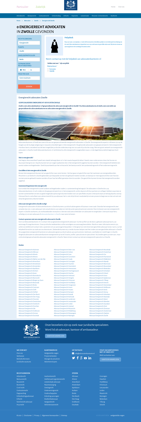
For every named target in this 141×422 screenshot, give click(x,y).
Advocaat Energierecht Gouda (63, 259)
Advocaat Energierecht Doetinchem (30, 301)
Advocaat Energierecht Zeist (98, 306)
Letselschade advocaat (52, 382)
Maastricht (103, 393)
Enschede (75, 405)
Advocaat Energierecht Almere (28, 257)
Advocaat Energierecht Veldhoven (99, 287)
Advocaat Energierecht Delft (27, 289)
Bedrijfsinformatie (23, 359)
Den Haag (75, 399)
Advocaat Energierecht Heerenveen (65, 268)
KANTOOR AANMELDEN (55, 336)
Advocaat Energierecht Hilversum (64, 280)
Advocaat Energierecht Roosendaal (100, 266)
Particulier (22, 6)
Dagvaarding (21, 393)
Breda (74, 393)
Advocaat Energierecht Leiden (63, 304)
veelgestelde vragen (117, 415)
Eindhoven (75, 402)
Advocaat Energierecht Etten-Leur (64, 249)
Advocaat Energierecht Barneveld (29, 278)
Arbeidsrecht (21, 16)
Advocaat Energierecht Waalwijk (99, 297)
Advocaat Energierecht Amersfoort (29, 261)
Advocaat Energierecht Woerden (99, 301)
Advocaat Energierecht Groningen (64, 261)
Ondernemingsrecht (51, 390)
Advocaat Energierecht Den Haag (29, 297)
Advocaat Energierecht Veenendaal (100, 285)
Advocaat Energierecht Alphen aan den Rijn (32, 259)
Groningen (103, 376)
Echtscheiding (56, 16)
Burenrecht (20, 385)
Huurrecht (74, 16)
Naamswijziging (50, 385)
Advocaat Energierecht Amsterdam (29, 266)
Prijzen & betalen (50, 356)
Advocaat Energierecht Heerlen (64, 273)
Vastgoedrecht (49, 402)
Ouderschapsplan (50, 393)
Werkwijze (20, 356)
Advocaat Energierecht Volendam (99, 294)
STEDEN (75, 373)
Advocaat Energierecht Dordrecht (29, 304)
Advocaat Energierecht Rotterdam (99, 268)
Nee (23, 70)
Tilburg (102, 402)
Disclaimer (28, 415)
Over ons (121, 7)
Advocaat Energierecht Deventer (29, 299)
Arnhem (74, 390)
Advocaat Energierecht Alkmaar (28, 252)
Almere (74, 379)
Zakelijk (40, 6)
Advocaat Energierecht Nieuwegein (65, 313)
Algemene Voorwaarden (50, 415)
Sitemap (64, 415)
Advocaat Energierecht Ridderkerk (100, 259)
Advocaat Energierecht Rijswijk (98, 261)
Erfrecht (66, 16)
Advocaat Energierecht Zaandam (99, 304)
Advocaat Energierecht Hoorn (63, 287)
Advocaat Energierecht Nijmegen (64, 315)
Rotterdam (103, 399)
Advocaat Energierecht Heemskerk (65, 266)
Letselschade (85, 16)
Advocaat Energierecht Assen (28, 273)
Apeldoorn (75, 388)
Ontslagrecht (48, 388)
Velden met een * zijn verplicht (58, 63)
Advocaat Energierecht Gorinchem (64, 257)
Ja (30, 70)
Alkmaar (75, 376)
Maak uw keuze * (52, 66)
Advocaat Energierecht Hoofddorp (64, 282)
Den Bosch (75, 396)
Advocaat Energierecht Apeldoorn (29, 268)
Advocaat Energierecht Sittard (98, 273)
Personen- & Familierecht (100, 16)
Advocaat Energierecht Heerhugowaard (66, 271)
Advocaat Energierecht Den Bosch (29, 294)
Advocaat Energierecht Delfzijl (28, 292)
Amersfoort (76, 382)
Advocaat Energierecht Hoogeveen (65, 285)
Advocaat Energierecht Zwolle (98, 315)
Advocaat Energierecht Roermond (99, 264)
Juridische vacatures (24, 362)
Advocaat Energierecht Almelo (28, 254)
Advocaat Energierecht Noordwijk (99, 249)
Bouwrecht (20, 382)
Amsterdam (76, 385)
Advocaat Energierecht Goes (62, 254)
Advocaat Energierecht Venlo (98, 289)
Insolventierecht (50, 376)
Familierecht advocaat (24, 402)
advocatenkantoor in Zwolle (51, 214)
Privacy (36, 415)
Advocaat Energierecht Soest (98, 275)
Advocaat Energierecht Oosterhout (100, 252)
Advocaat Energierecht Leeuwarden (65, 301)
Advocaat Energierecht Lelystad (64, 306)
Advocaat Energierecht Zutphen (99, 313)
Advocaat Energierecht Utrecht (98, 282)
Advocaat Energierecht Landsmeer (64, 299)
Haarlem (103, 379)
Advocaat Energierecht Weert (98, 299)
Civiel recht (20, 388)
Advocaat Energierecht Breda (28, 285)
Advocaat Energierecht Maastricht (64, 308)
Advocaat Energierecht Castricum (29, 287)
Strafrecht (114, 16)
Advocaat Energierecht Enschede (29, 315)
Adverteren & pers (50, 362)
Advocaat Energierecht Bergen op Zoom (31, 280)
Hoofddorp (104, 382)
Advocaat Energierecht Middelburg (65, 311)
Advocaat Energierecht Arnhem (28, 271)
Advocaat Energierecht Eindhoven (29, 311)
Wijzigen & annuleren (52, 359)
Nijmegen (103, 396)
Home (113, 7)
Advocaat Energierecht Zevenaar (99, 308)
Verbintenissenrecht (51, 405)
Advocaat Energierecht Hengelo (64, 278)
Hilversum (103, 385)
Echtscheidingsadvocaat (25, 396)
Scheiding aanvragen (51, 396)
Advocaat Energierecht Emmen (28, 313)
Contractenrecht (44, 16)
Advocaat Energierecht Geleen (63, 252)
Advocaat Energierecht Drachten (29, 306)
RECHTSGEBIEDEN (23, 373)
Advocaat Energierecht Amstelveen (29, 264)
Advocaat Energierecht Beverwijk (29, 282)
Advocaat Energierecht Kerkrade (64, 297)
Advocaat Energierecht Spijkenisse (100, 278)
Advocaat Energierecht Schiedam (99, 271)
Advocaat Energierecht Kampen (64, 292)
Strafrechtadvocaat (51, 399)
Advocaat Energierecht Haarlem (64, 264)
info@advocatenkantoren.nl (83, 353)
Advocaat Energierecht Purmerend (100, 257)
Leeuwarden (104, 388)
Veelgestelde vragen (51, 353)
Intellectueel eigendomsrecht (54, 379)
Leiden (102, 390)
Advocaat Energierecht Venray (98, 292)
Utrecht (102, 405)
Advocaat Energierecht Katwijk (63, 294)
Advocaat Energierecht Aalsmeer (29, 249)
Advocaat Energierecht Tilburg (98, 280)
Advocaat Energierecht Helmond (64, 275)
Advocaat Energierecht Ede (27, 308)
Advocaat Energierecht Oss (97, 254)
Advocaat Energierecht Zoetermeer (100, 311)
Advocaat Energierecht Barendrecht (30, 275)
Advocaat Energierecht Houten (63, 289)
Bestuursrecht (32, 16)
